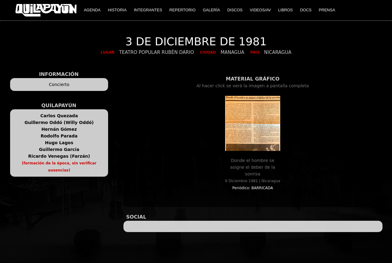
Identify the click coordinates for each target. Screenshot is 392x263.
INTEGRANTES (148, 10)
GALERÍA (211, 10)
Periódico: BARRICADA (252, 188)
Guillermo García (59, 149)
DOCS (306, 10)
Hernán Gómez (59, 129)
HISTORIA (117, 10)
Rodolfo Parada (59, 135)
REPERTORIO (182, 10)
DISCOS (235, 10)
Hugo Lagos (59, 142)
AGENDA (92, 10)
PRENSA (327, 10)
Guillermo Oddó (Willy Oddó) (59, 122)
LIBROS (285, 10)
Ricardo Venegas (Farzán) (59, 156)
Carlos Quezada (59, 115)
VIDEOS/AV (260, 10)
